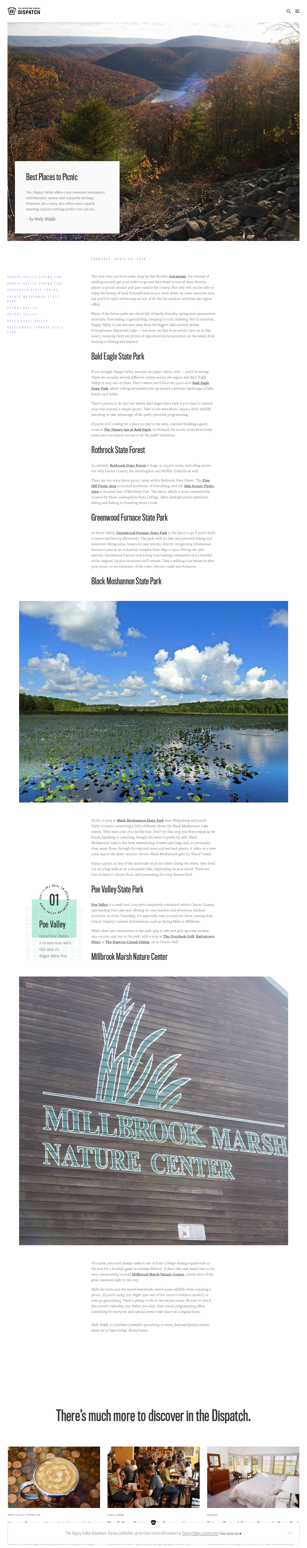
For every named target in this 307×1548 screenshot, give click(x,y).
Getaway (212, 1514)
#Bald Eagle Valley (28, 321)
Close (290, 1533)
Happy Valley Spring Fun (24, 1514)
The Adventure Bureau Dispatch (23, 11)
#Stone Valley (22, 314)
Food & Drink (116, 1514)
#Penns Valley (22, 308)
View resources (229, 1533)
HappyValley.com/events (200, 1533)
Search (289, 11)
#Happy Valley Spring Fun (34, 277)
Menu (297, 11)
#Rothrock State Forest (33, 290)
